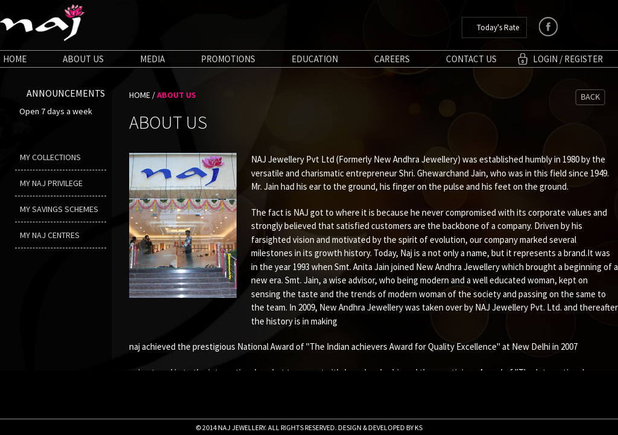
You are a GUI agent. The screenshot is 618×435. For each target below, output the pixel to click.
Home (15, 59)
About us (83, 59)
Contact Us (471, 59)
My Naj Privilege (51, 183)
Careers (392, 59)
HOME (139, 94)
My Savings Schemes (59, 209)
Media (152, 59)
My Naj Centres (50, 235)
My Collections (50, 157)
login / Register (568, 59)
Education (314, 59)
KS (418, 427)
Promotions (228, 59)
